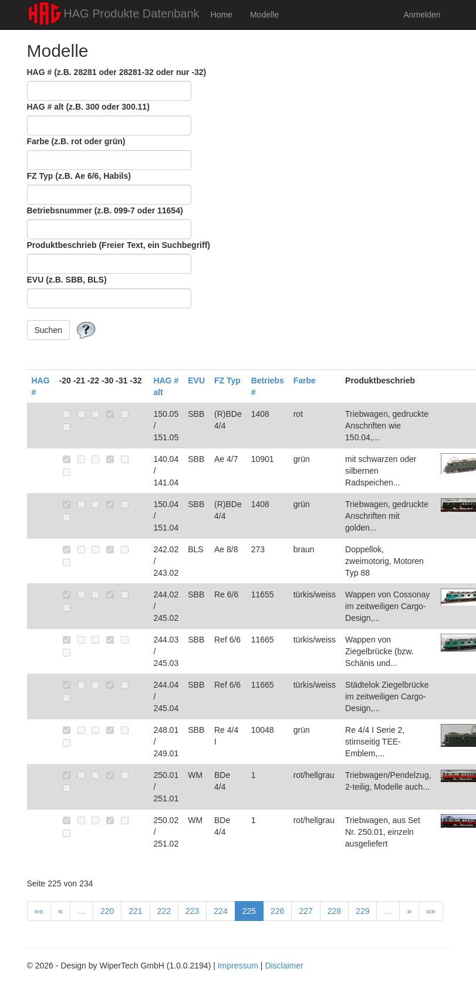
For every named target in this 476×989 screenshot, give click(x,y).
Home (221, 14)
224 (220, 911)
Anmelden (421, 14)
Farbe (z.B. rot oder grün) (76, 141)
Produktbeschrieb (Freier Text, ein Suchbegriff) (118, 245)
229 (362, 911)
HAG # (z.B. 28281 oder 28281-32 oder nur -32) (117, 72)
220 (107, 911)
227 (305, 911)
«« (39, 911)
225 (249, 911)
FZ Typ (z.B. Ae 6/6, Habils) (79, 176)
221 (135, 911)
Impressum (238, 965)
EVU (196, 380)
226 (277, 911)
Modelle (264, 14)
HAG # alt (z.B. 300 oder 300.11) (88, 106)
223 (192, 911)
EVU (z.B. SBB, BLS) (67, 279)
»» (431, 911)
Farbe (304, 380)
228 (334, 911)
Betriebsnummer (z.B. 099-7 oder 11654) (105, 210)
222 (164, 911)
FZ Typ (227, 380)
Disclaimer (284, 965)
